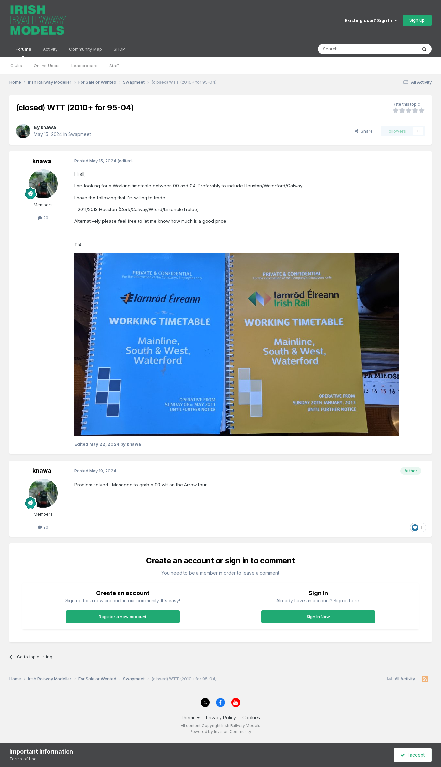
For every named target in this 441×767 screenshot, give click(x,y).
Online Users (47, 65)
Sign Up (417, 20)
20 (43, 217)
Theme (190, 717)
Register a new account (122, 616)
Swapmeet (79, 134)
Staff (114, 65)
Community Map (85, 49)
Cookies (251, 717)
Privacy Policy (221, 717)
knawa (48, 127)
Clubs (16, 65)
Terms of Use (23, 758)
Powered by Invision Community (220, 731)
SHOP (119, 49)
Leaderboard (84, 65)
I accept (412, 755)
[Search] (351, 49)
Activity (50, 49)
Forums (23, 51)
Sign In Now (318, 616)
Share (364, 131)
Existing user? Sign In (371, 20)
